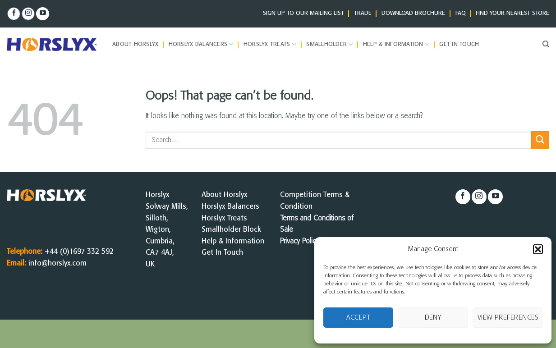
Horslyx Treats (270, 44)
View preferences (508, 317)
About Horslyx (135, 44)
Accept (358, 317)
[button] (537, 249)
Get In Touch (222, 252)
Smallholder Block (231, 230)
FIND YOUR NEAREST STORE (512, 13)
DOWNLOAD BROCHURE (413, 13)
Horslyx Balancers (201, 44)
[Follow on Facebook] (13, 14)
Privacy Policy (299, 241)
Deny (433, 317)
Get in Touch (459, 44)
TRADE (363, 13)
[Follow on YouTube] (42, 14)
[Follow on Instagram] (28, 14)
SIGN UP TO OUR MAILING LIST (303, 13)
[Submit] (540, 140)
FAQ (460, 13)
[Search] (545, 44)
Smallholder (329, 44)
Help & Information (396, 44)
